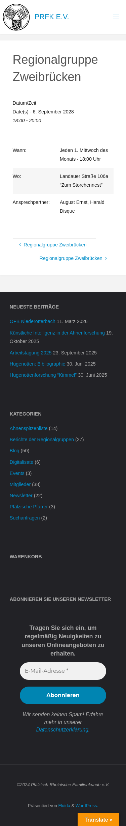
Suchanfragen (25, 518)
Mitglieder (20, 484)
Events (17, 473)
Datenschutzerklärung (62, 729)
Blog (14, 450)
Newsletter (21, 495)
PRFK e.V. (52, 16)
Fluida (63, 805)
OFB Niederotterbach (32, 321)
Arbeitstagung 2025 (31, 352)
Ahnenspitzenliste (29, 428)
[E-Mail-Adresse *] (63, 671)
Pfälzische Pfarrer (29, 506)
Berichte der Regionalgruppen (42, 439)
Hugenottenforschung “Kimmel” (43, 375)
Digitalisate (21, 462)
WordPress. (87, 805)
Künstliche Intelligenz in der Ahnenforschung (57, 333)
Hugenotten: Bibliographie (38, 364)
